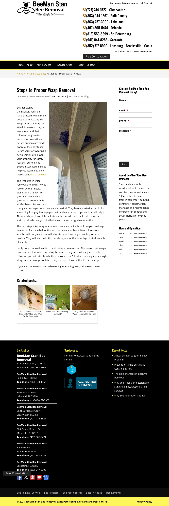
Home (20, 65)
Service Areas (64, 65)
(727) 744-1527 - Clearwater (105, 9)
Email (123, 110)
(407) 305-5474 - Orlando (104, 27)
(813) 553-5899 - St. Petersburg (108, 33)
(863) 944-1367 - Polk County (106, 15)
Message (125, 130)
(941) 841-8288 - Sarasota (104, 39)
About (30, 65)
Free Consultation (17, 473)
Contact (90, 65)
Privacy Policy (144, 501)
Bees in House (94, 492)
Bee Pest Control (72, 492)
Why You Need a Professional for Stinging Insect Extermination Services (132, 386)
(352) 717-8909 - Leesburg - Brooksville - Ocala (119, 45)
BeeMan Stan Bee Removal (35, 96)
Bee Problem (51, 492)
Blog (81, 65)
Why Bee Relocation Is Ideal (129, 395)
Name (124, 100)
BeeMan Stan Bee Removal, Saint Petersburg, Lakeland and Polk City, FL (66, 501)
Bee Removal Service (28, 492)
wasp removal (38, 174)
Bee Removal (113, 492)
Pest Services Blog (79, 96)
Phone (124, 120)
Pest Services (43, 65)
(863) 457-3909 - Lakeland (104, 21)
